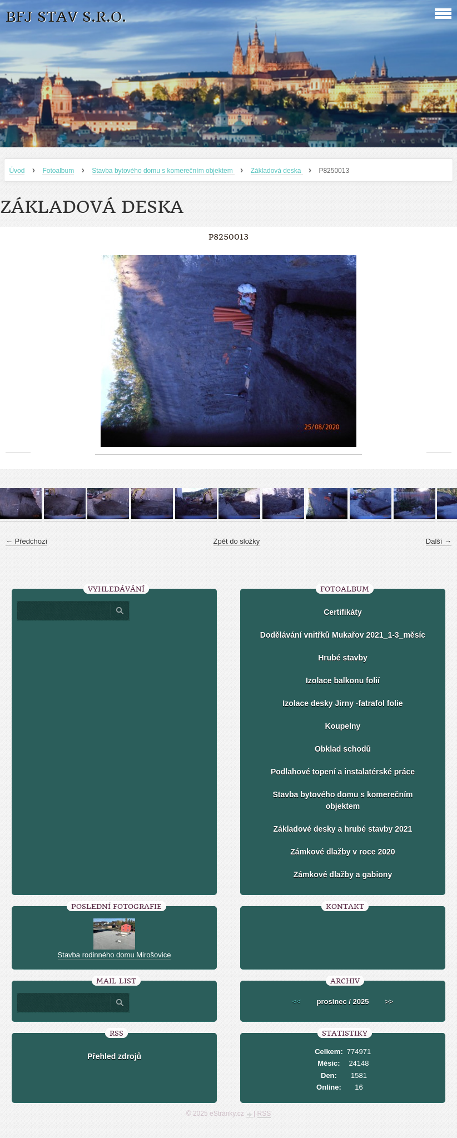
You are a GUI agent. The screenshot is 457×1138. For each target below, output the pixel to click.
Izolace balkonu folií (343, 680)
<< (296, 1001)
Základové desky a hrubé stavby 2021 (343, 828)
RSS (264, 1113)
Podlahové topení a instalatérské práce (343, 771)
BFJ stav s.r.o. (66, 17)
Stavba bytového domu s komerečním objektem (163, 171)
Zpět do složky (236, 541)
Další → (438, 541)
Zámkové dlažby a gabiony (343, 874)
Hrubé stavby (342, 657)
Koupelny (343, 726)
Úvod (16, 171)
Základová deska (277, 171)
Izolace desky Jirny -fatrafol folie (342, 703)
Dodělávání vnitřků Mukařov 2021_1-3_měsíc (342, 634)
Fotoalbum (58, 171)
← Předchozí (26, 541)
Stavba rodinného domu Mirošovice (114, 955)
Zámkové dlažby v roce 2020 (342, 851)
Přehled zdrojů (114, 1056)
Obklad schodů (343, 748)
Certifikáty (342, 612)
